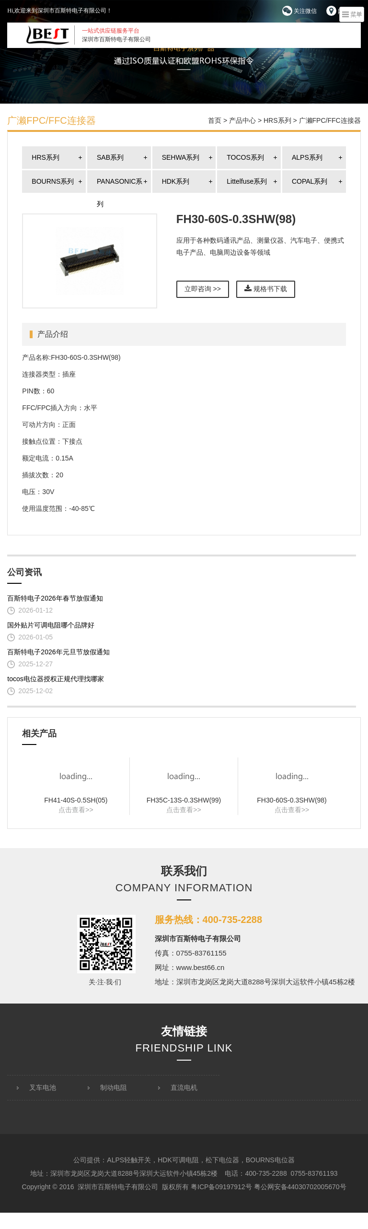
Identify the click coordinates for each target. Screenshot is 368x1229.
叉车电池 (42, 1087)
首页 (214, 120)
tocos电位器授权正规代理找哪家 (55, 679)
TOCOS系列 (245, 157)
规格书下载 (265, 288)
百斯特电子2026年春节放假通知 (55, 598)
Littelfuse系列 (247, 181)
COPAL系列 (309, 181)
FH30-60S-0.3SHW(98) (292, 800)
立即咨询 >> (202, 289)
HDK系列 (176, 181)
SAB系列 (110, 157)
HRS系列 (277, 120)
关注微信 (299, 11)
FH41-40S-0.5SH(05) (75, 800)
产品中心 (242, 120)
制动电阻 (113, 1087)
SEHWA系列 (181, 157)
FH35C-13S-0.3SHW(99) (184, 800)
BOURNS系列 (53, 181)
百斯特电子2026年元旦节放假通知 (58, 652)
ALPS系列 (307, 157)
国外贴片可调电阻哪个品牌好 (50, 625)
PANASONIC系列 (119, 185)
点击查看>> (75, 810)
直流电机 (184, 1087)
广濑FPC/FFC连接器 (330, 120)
